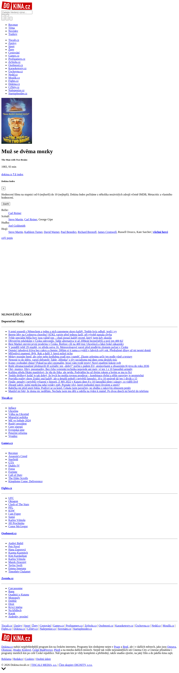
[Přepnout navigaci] (11, 18)
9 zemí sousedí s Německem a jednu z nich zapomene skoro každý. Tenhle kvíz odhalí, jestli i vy (62, 331)
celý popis (7, 237)
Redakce (18, 658)
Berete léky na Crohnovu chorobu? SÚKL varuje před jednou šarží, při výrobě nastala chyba (60, 334)
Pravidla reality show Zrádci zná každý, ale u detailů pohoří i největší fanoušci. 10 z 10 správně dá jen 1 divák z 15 (72, 378)
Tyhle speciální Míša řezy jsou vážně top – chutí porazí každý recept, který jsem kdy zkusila (60, 337)
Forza (11, 468)
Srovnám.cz (64, 628)
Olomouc (6, 649)
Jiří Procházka (16, 523)
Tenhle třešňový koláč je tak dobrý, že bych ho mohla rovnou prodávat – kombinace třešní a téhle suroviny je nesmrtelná (76, 375)
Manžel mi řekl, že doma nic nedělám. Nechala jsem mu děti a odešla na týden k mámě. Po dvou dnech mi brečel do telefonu (78, 391)
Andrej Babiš (15, 543)
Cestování (45, 625)
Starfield (13, 459)
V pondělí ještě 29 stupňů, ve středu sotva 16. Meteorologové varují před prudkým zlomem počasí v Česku (68, 347)
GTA (11, 462)
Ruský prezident (17, 423)
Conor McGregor (18, 526)
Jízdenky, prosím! (18, 616)
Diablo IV (14, 465)
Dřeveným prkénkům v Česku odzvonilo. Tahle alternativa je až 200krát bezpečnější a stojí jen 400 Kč (65, 340)
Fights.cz (6, 488)
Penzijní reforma (17, 433)
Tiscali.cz (6, 397)
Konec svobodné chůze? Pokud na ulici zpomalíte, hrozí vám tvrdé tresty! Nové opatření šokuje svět (64, 362)
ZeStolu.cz (91, 625)
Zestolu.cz (7, 578)
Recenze (13, 24)
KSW (11, 510)
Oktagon (13, 501)
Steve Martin (15, 219)
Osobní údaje (43, 658)
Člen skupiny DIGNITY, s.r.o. (75, 664)
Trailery (12, 34)
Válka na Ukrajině (18, 414)
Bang (11, 591)
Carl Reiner (14, 213)
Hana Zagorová (17, 549)
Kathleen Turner (33, 231)
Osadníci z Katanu (18, 594)
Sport (27, 625)
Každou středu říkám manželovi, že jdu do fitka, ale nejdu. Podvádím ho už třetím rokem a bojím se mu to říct (70, 372)
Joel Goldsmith (16, 225)
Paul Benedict (68, 231)
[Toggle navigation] (7, 17)
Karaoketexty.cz (124, 625)
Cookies (29, 658)
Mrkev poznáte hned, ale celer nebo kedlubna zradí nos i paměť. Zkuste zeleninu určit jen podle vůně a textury (70, 356)
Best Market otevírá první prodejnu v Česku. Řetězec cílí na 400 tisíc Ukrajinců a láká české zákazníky (66, 344)
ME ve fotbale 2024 (19, 420)
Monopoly (14, 597)
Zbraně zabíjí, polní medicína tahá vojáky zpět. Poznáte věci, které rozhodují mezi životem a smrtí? (64, 384)
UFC (11, 498)
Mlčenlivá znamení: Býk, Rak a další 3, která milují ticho (40, 353)
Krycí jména (15, 607)
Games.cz (7, 443)
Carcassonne (15, 588)
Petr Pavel (14, 546)
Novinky (13, 30)
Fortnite (12, 471)
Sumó (11, 516)
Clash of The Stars (18, 504)
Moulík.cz (168, 625)
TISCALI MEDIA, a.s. (44, 664)
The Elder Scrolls (18, 478)
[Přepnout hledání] (3, 17)
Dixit (11, 604)
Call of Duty (15, 475)
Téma (11, 27)
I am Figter (14, 513)
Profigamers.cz (74, 625)
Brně (125, 646)
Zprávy (18, 625)
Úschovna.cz (142, 625)
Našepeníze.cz (48, 628)
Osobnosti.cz (9, 533)
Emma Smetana (17, 568)
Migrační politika (18, 417)
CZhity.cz (32, 628)
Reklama (6, 658)
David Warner (51, 231)
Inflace (12, 407)
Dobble (12, 600)
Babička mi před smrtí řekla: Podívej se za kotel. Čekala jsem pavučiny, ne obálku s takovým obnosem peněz (69, 387)
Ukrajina (13, 411)
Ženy (35, 625)
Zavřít (6, 204)
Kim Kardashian (17, 555)
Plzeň (57, 649)
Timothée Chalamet (19, 571)
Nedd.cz (156, 625)
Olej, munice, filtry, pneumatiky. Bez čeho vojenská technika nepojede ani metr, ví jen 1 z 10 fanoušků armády (70, 369)
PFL (10, 507)
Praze (117, 646)
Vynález (12, 436)
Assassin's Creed (17, 456)
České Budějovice (42, 649)
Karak (11, 613)
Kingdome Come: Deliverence (25, 481)
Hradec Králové (22, 649)
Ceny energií (15, 426)
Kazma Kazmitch (18, 552)
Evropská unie (16, 429)
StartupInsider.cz (82, 628)
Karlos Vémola (16, 520)
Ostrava (171, 646)
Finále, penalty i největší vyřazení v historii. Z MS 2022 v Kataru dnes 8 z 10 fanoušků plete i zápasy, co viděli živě (73, 381)
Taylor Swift (15, 565)
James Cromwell (107, 231)
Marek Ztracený (17, 562)
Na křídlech (15, 610)
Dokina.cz (19, 628)
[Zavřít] (3, 188)
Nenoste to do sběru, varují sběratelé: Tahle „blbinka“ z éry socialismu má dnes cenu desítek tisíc (62, 359)
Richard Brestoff (87, 231)
